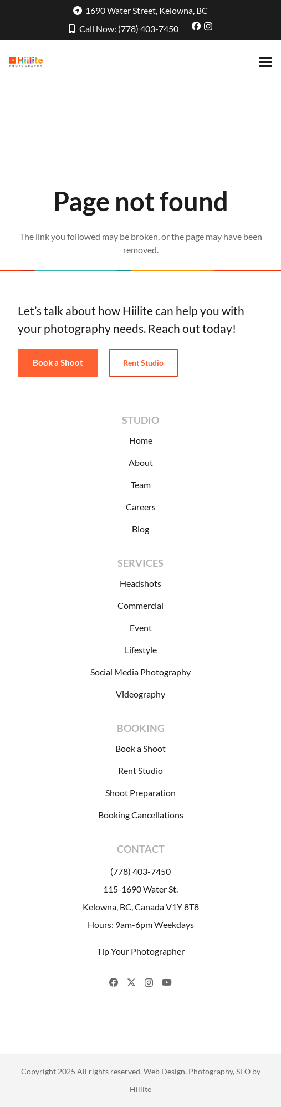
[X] (131, 982)
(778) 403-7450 (140, 871)
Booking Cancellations (140, 814)
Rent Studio (140, 770)
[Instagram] (208, 27)
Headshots (140, 583)
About (141, 462)
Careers (141, 506)
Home (140, 440)
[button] (265, 62)
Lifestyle (141, 649)
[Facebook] (196, 26)
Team (141, 484)
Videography (140, 694)
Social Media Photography (140, 672)
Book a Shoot (140, 748)
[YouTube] (167, 982)
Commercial (140, 605)
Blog (140, 529)
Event (141, 627)
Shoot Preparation (140, 792)
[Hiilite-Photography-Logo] (26, 62)
